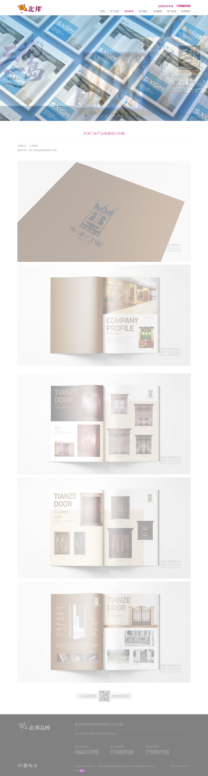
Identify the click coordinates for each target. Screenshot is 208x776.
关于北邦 (114, 11)
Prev (9, 68)
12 (126, 116)
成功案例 (128, 11)
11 (122, 116)
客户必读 (171, 11)
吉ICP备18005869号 (179, 769)
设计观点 (143, 11)
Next (199, 68)
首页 (102, 11)
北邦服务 (157, 11)
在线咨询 (204, 742)
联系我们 (186, 11)
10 (118, 116)
